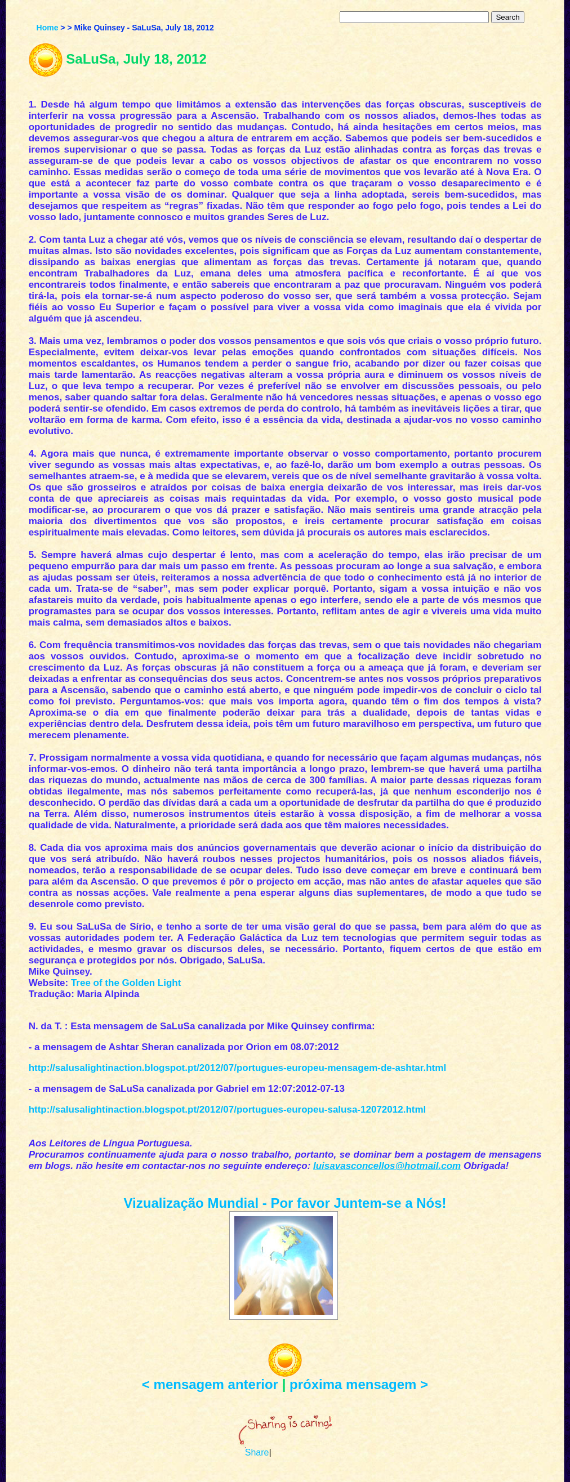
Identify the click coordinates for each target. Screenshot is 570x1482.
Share (257, 1452)
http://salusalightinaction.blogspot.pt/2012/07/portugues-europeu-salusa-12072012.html (227, 1109)
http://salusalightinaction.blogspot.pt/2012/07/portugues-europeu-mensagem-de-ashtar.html (237, 1068)
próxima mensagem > (359, 1384)
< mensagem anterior (210, 1384)
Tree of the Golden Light (126, 982)
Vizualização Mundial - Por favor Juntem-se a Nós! (284, 1203)
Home (48, 27)
